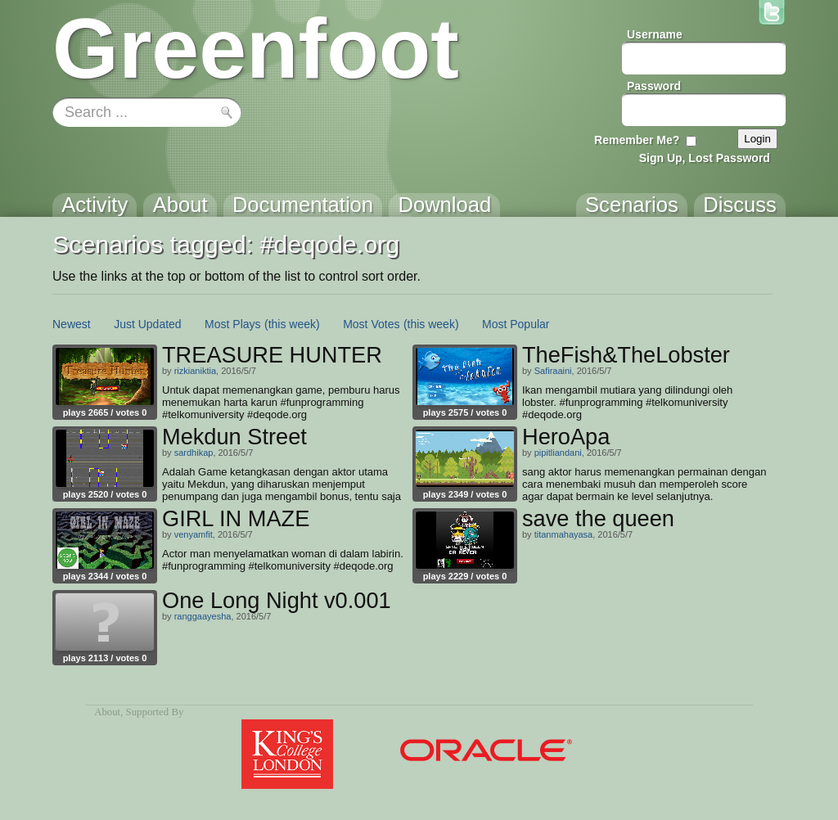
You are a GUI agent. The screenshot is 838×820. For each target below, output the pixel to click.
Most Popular (515, 324)
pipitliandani (558, 452)
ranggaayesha (203, 616)
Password (654, 85)
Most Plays (232, 324)
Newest (71, 324)
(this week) (292, 324)
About (107, 712)
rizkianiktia (195, 371)
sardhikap (194, 452)
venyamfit (193, 534)
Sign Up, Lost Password (704, 157)
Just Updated (148, 324)
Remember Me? (636, 139)
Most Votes (371, 324)
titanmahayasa (563, 534)
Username (655, 34)
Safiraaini (553, 371)
